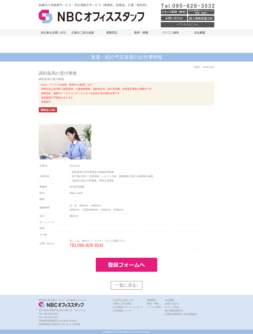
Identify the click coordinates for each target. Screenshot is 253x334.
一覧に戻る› (126, 285)
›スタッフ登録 (171, 307)
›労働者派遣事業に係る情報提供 (180, 314)
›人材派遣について (121, 310)
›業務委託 (151, 300)
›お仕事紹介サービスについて (127, 307)
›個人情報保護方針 (173, 310)
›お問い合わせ (171, 303)
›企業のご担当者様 (121, 303)
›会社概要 (169, 300)
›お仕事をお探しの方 (123, 300)
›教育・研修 (152, 303)
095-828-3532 (90, 245)
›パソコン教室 (153, 307)
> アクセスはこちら (187, 24)
